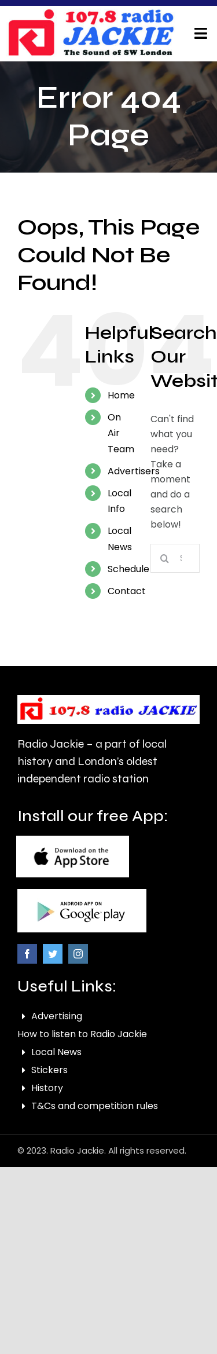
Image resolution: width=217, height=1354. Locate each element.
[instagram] (78, 954)
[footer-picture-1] (72, 840)
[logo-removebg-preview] (108, 699)
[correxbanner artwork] (91, 13)
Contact (127, 591)
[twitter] (52, 954)
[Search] (164, 558)
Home (121, 395)
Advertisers (134, 471)
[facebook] (27, 954)
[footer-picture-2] (81, 893)
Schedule (128, 569)
